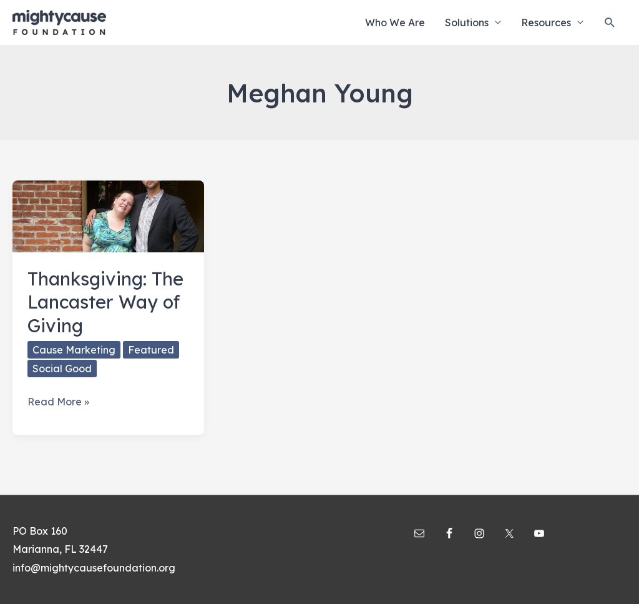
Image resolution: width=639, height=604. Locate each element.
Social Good (62, 368)
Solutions (467, 22)
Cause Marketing (73, 350)
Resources (546, 22)
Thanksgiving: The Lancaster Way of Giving (105, 302)
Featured (151, 350)
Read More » (58, 402)
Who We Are (395, 22)
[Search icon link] (610, 22)
